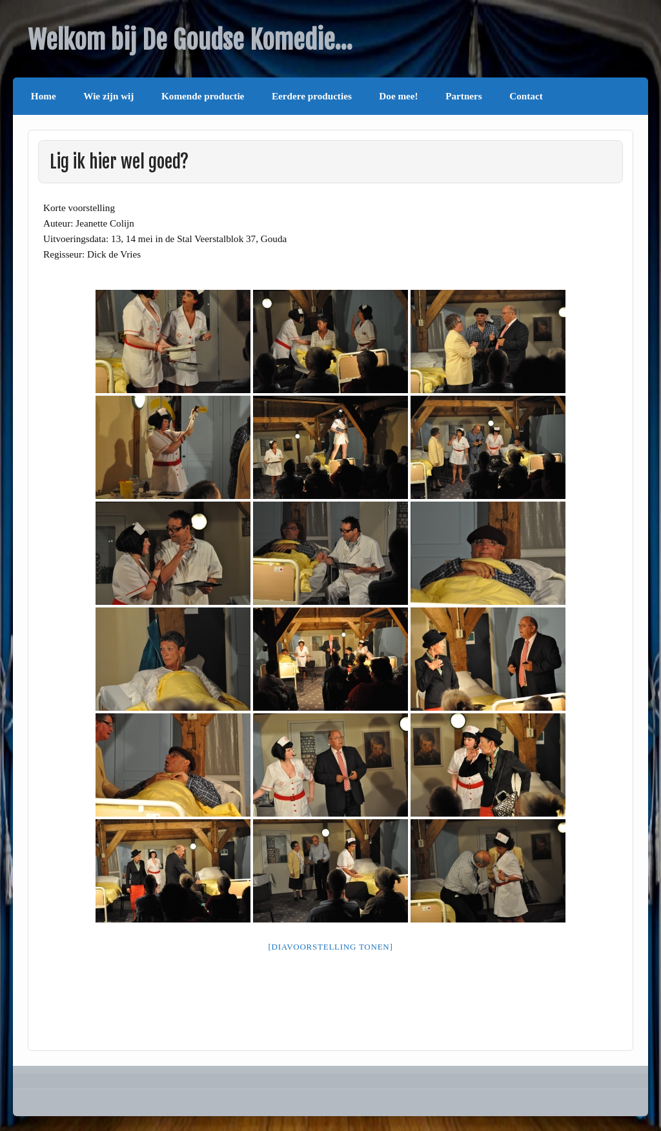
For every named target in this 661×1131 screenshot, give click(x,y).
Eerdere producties (312, 95)
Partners (463, 95)
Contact (525, 95)
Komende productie (202, 95)
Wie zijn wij (108, 95)
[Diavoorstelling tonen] (330, 947)
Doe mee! (398, 95)
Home (43, 95)
